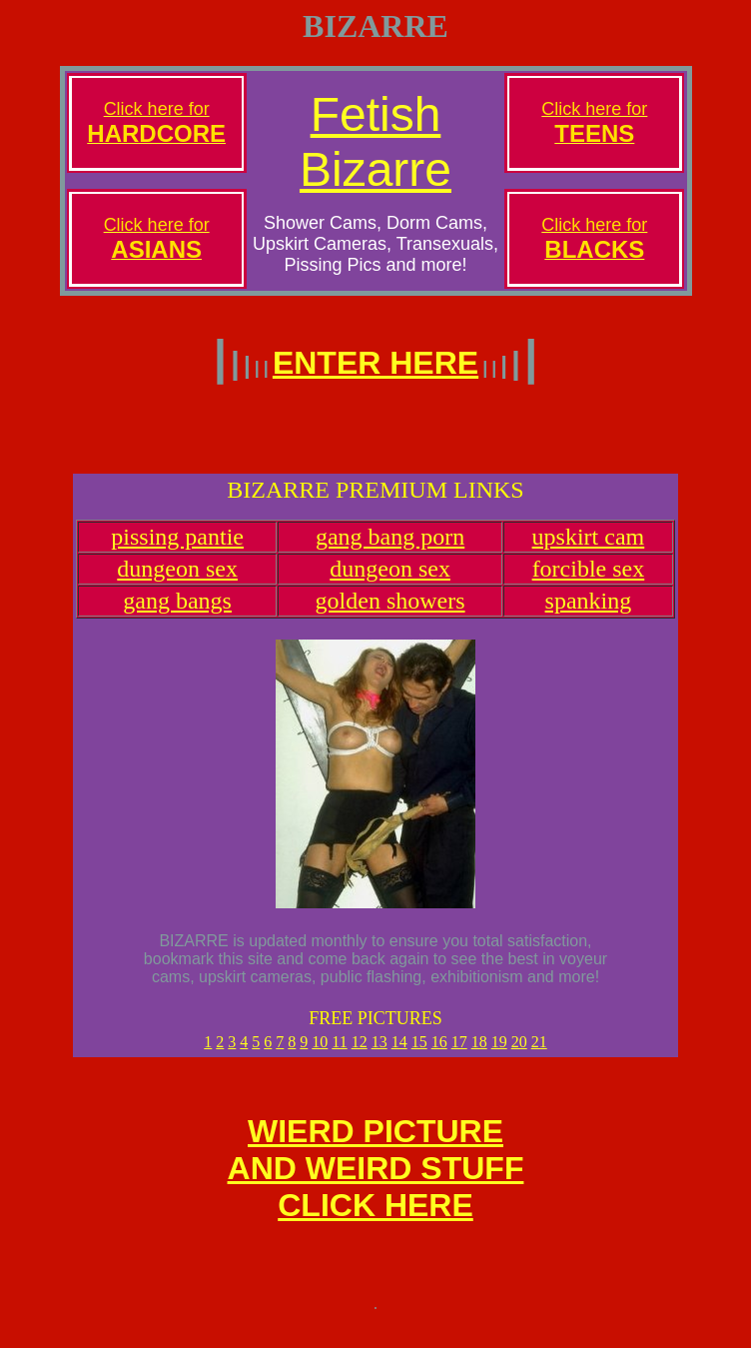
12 (360, 1053)
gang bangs (177, 613)
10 (320, 1053)
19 (499, 1053)
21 (539, 1053)
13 (379, 1053)
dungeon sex (177, 581)
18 (479, 1053)
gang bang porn (390, 549)
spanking (588, 613)
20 (519, 1053)
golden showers (390, 613)
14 (399, 1053)
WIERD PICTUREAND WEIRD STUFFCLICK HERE (376, 1186)
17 (459, 1053)
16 (439, 1053)
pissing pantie (177, 549)
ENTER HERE (375, 363)
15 (419, 1053)
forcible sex (588, 581)
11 (339, 1053)
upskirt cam (588, 549)
